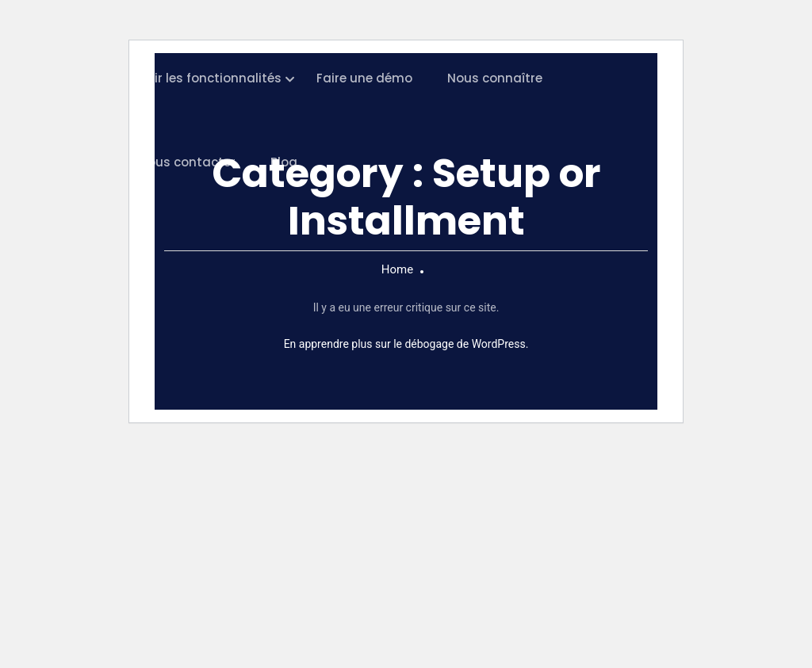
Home (397, 269)
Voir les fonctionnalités (210, 78)
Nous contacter (187, 162)
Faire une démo (364, 78)
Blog (283, 162)
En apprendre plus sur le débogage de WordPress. (406, 344)
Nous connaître (494, 78)
